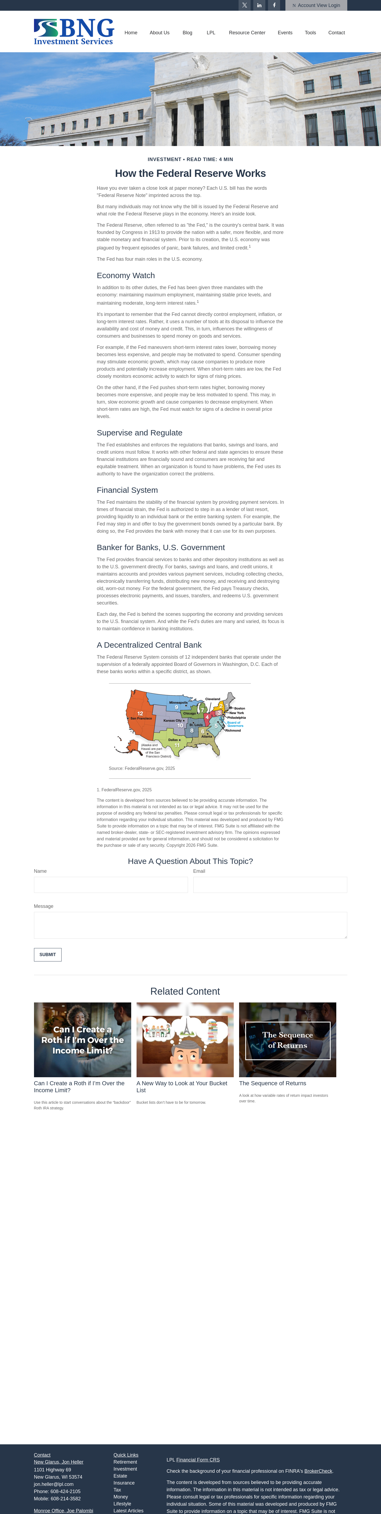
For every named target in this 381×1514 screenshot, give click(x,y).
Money (121, 1497)
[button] (130, 33)
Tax (117, 1490)
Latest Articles (129, 1510)
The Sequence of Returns (272, 1083)
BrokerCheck (318, 1471)
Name (40, 871)
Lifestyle (122, 1503)
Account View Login (316, 5)
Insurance (124, 1483)
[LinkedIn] (259, 5)
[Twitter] (245, 5)
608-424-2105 (66, 1491)
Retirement (125, 1462)
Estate (120, 1476)
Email (199, 871)
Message (44, 906)
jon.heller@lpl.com (54, 1484)
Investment (125, 1469)
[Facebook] (274, 5)
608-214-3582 (66, 1498)
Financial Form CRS (198, 1460)
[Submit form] (48, 954)
